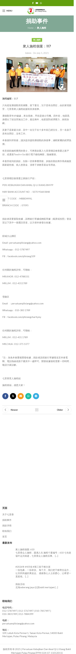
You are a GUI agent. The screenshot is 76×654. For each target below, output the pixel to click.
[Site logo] (37, 10)
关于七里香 (8, 514)
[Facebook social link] (33, 3)
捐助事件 (6, 520)
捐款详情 (6, 525)
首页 (4, 536)
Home (31, 27)
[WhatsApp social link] (41, 3)
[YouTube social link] (37, 3)
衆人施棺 (41, 27)
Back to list (37, 410)
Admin (28, 53)
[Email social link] (21, 396)
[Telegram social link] (36, 396)
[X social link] (13, 396)
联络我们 (6, 531)
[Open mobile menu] (7, 11)
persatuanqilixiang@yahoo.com (18, 623)
